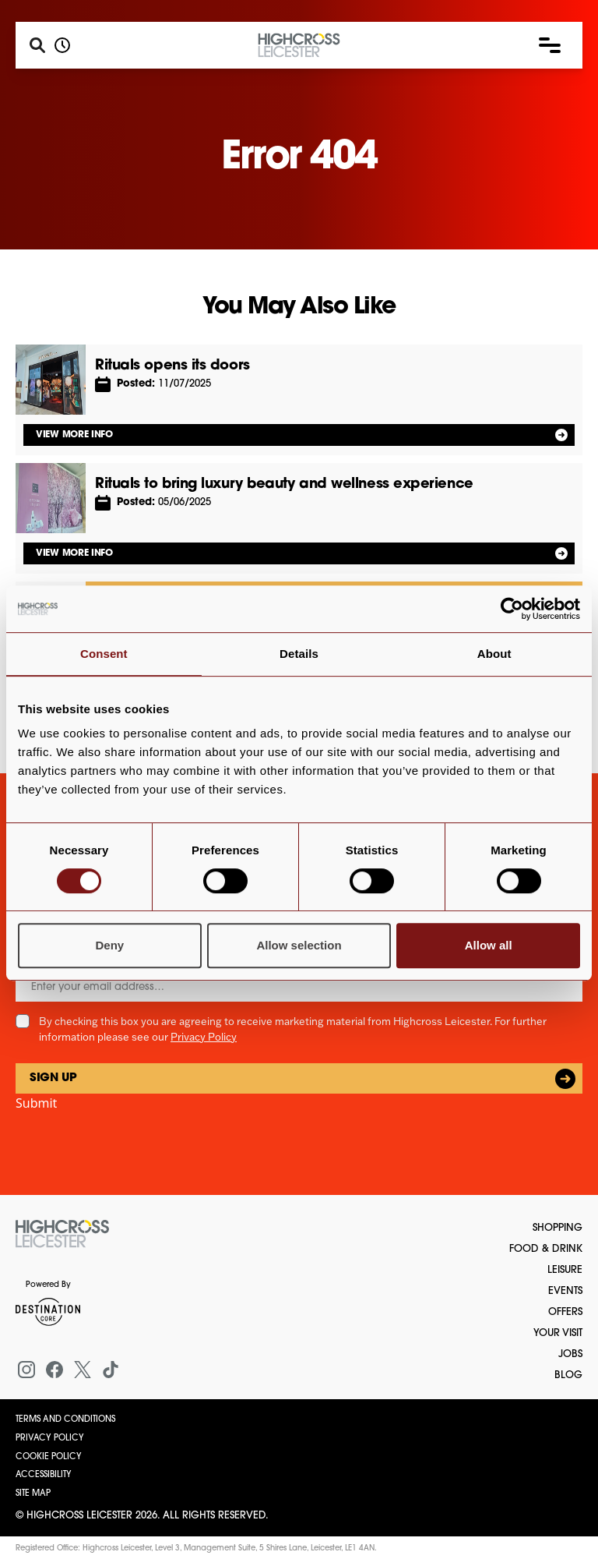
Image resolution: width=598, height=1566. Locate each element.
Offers (565, 1312)
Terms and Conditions (65, 1420)
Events (565, 1291)
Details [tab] (299, 653)
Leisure (564, 1270)
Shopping (557, 1228)
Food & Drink (545, 1249)
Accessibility (44, 1475)
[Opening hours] (62, 45)
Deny (109, 945)
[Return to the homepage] (62, 1234)
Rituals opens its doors (172, 366)
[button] (550, 45)
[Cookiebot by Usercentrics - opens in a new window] (512, 608)
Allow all (488, 945)
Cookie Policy (49, 1457)
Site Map (33, 1494)
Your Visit (557, 1333)
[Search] (37, 45)
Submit (36, 1103)
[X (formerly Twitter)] (82, 1369)
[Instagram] (26, 1369)
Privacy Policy (204, 1036)
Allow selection (298, 945)
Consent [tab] (104, 653)
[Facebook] (54, 1369)
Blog (568, 1375)
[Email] (299, 987)
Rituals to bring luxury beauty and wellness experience (284, 484)
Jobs (570, 1354)
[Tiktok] (110, 1369)
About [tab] (494, 653)
